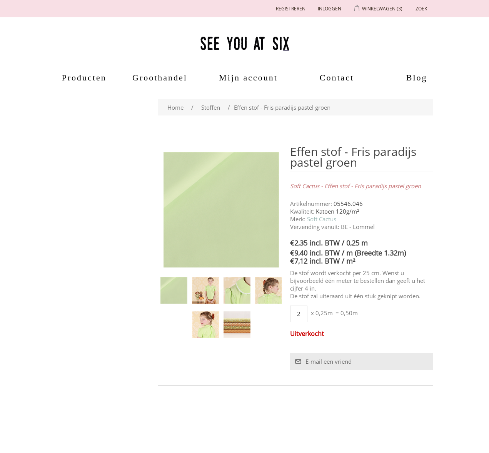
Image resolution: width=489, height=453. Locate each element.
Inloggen (329, 8)
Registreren (290, 8)
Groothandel (159, 77)
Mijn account (248, 77)
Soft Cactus (321, 219)
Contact (337, 77)
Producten (81, 77)
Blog (416, 77)
